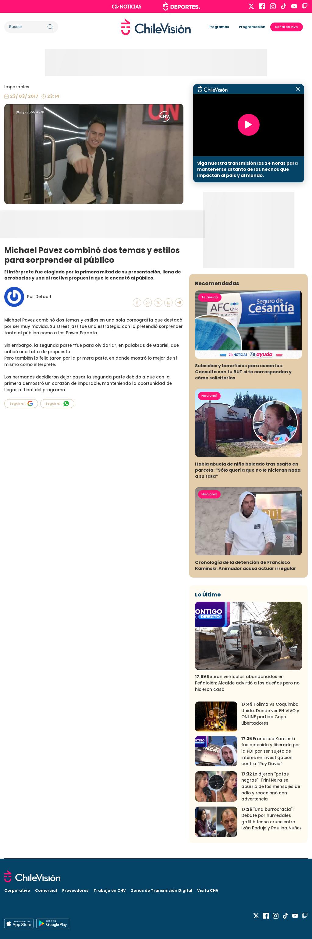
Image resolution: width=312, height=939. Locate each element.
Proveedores (75, 890)
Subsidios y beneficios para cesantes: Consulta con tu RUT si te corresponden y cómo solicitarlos (243, 372)
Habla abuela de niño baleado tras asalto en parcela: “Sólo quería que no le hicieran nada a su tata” (247, 470)
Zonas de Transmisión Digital (161, 890)
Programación (252, 26)
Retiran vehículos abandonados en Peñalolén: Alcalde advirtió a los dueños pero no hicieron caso (247, 683)
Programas (218, 26)
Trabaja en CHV (110, 890)
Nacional (209, 395)
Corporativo (17, 890)
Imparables (16, 87)
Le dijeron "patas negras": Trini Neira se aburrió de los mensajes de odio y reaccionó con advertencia (270, 786)
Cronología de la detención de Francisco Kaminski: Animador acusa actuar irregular (245, 565)
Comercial (46, 890)
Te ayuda (209, 297)
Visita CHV (207, 890)
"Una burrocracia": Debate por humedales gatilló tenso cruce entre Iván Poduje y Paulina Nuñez (271, 819)
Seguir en (21, 403)
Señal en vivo (286, 27)
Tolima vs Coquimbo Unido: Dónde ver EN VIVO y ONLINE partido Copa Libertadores (270, 714)
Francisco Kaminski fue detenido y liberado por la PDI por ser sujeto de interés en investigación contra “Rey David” (270, 751)
